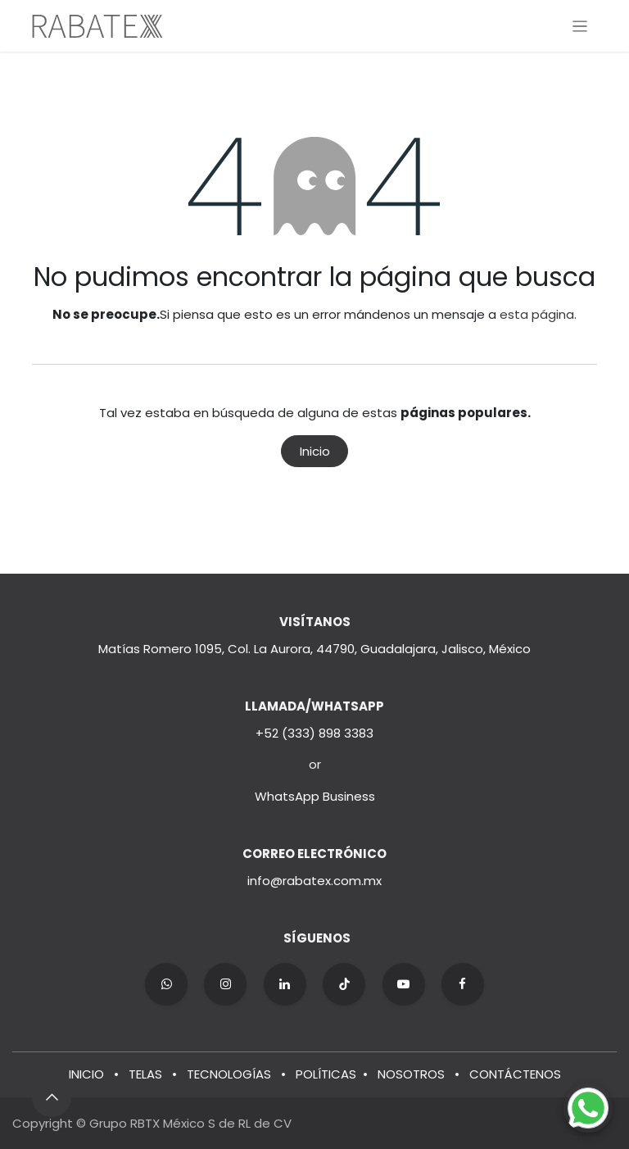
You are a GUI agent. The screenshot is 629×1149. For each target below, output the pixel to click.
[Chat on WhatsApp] (588, 1108)
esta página (537, 314)
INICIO (86, 1074)
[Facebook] (462, 984)
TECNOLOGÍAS (229, 1074)
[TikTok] (344, 984)
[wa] (166, 984)
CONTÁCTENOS (515, 1074)
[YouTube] (403, 984)
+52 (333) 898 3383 (314, 733)
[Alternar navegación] (580, 25)
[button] (51, 1097)
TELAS (145, 1074)
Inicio (315, 451)
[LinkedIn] (285, 984)
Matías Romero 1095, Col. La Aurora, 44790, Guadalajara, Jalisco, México (314, 648)
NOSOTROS (411, 1074)
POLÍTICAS (326, 1074)
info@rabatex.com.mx (314, 880)
